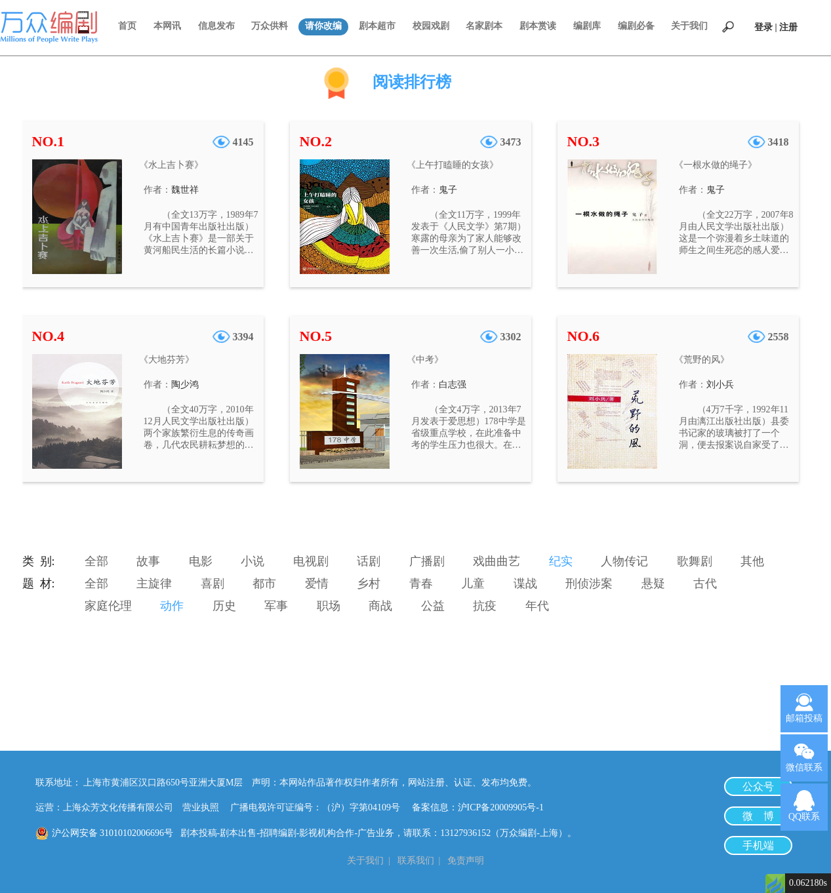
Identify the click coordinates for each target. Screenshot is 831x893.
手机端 (758, 845)
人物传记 (624, 561)
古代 (705, 583)
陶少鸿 (185, 384)
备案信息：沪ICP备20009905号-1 (478, 807)
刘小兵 (720, 384)
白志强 (452, 384)
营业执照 (200, 807)
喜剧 (212, 583)
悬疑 (653, 583)
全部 (96, 561)
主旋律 (154, 583)
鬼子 (448, 190)
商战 (380, 605)
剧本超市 (377, 26)
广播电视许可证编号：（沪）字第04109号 (319, 807)
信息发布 (216, 26)
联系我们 (415, 860)
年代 (537, 605)
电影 (201, 561)
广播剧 (427, 561)
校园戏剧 (431, 26)
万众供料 (269, 26)
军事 (276, 605)
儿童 (473, 583)
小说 (252, 561)
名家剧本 (484, 26)
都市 (264, 583)
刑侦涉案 (589, 583)
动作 (172, 605)
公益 (433, 605)
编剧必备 (636, 26)
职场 (328, 605)
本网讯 (167, 26)
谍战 (525, 583)
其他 (752, 561)
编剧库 (587, 26)
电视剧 (311, 561)
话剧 (368, 561)
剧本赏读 (537, 26)
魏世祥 (185, 190)
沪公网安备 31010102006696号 (113, 833)
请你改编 (323, 26)
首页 (127, 26)
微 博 (758, 816)
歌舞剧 (694, 561)
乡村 (368, 583)
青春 (421, 583)
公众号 (758, 786)
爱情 (317, 583)
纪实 (561, 561)
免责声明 (465, 860)
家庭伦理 (108, 605)
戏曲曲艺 (496, 561)
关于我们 (689, 26)
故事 (148, 561)
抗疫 (485, 605)
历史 (224, 605)
